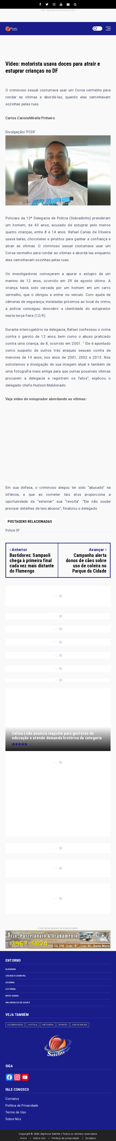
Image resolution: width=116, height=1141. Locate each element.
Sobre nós (39, 1138)
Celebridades (15, 1024)
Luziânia (10, 989)
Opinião (63, 1024)
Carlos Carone (17, 118)
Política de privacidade (65, 1138)
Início (23, 1138)
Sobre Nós (13, 1119)
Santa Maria (79, 1024)
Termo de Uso (15, 1112)
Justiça (32, 1024)
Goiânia (10, 982)
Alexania (10, 969)
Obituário (48, 1024)
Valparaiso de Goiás (17, 1002)
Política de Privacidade (21, 1105)
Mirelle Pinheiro (42, 118)
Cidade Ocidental (15, 976)
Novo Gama (12, 996)
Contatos (12, 1099)
